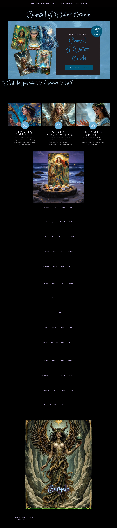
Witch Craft (84, 3)
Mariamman (54, 342)
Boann (54, 251)
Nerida (62, 360)
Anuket (46, 222)
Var (63, 405)
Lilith (71, 327)
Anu (71, 207)
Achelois (46, 207)
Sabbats (77, 3)
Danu (70, 266)
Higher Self (46, 312)
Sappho (71, 375)
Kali (46, 327)
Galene (71, 283)
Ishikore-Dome (63, 312)
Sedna (54, 390)
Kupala (63, 327)
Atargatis (62, 222)
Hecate (63, 298)
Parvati (63, 375)
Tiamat (46, 405)
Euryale (54, 283)
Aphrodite (54, 222)
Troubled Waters (54, 405)
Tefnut (63, 390)
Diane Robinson (45, 3)
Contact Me (18, 521)
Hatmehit (54, 298)
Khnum (54, 327)
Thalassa (70, 390)
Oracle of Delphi (46, 375)
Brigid (62, 251)
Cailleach (70, 251)
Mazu (70, 342)
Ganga (46, 298)
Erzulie (46, 283)
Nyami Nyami (70, 360)
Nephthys (54, 360)
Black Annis (62, 237)
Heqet (71, 298)
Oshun (54, 375)
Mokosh (46, 360)
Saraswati (46, 390)
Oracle (54, 3)
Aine (54, 207)
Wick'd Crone (35, 3)
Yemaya (71, 405)
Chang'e (54, 266)
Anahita (63, 207)
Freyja (62, 283)
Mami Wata (46, 342)
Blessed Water (71, 237)
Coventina (62, 266)
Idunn (54, 312)
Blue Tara (46, 251)
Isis (71, 312)
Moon (62, 3)
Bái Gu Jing (46, 237)
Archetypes (69, 3)
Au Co (71, 222)
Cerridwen (46, 266)
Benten (54, 237)
